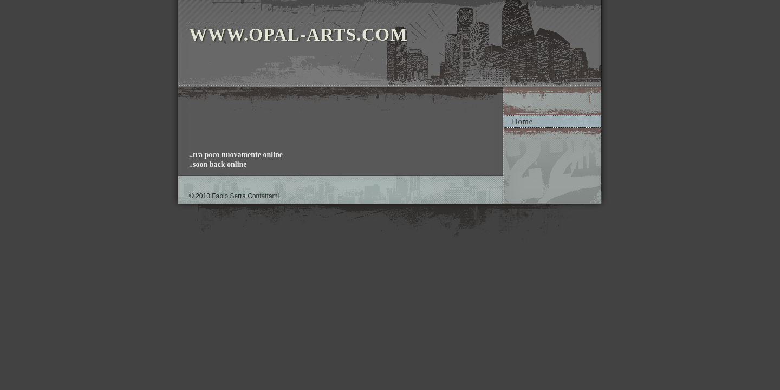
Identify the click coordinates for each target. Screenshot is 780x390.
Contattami (263, 196)
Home (522, 121)
